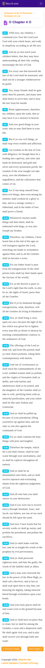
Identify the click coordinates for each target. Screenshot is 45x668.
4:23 (6, 505)
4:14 (6, 303)
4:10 (6, 218)
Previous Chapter (11, 649)
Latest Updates (9, 663)
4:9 (5, 190)
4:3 (5, 71)
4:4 (5, 90)
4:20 (6, 448)
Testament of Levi (12, 16)
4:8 (5, 150)
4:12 (6, 265)
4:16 (6, 346)
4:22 (6, 494)
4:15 (6, 318)
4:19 (6, 437)
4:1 (5, 33)
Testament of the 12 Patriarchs (18, 13)
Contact (24, 663)
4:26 (6, 558)
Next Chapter (35, 649)
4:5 (5, 110)
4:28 (6, 605)
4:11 (6, 237)
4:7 (5, 139)
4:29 (6, 620)
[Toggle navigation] (41, 4)
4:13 (6, 284)
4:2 (5, 52)
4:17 (6, 365)
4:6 (5, 125)
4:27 (6, 573)
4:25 (6, 543)
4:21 (6, 471)
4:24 (6, 524)
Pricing (34, 663)
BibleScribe (24, 659)
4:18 (6, 414)
